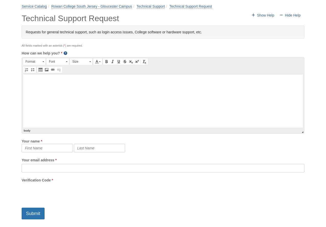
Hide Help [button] (290, 15)
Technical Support (151, 6)
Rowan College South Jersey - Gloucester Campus (91, 6)
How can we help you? (41, 53)
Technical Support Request (190, 6)
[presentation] (60, 193)
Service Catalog (34, 6)
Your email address (38, 160)
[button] (65, 53)
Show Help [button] (263, 15)
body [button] (27, 130)
